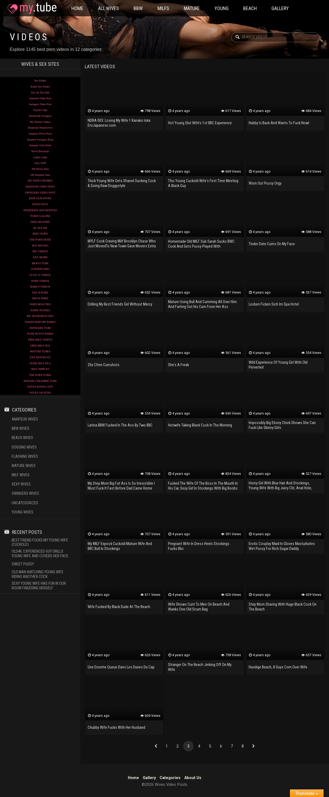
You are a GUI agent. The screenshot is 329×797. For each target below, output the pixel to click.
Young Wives (22, 512)
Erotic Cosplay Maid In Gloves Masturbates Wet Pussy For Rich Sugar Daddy (282, 546)
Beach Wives (22, 437)
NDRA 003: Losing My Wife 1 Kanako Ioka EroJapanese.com (119, 123)
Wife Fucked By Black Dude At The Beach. (119, 607)
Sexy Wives (21, 484)
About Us (192, 778)
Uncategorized (25, 503)
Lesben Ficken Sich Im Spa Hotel (274, 304)
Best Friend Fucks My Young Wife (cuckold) (40, 542)
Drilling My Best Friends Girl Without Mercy (120, 304)
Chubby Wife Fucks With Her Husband (116, 727)
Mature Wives (24, 465)
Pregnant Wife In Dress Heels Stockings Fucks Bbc (198, 546)
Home (77, 8)
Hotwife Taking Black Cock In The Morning (200, 425)
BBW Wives (20, 428)
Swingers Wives (25, 493)
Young (221, 8)
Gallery (280, 8)
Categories (170, 778)
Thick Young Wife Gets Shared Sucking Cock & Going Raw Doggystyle (122, 183)
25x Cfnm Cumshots (103, 365)
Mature (192, 8)
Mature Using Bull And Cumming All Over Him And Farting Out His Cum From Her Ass (202, 304)
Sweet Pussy (23, 564)
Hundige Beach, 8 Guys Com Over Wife (278, 667)
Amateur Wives (25, 419)
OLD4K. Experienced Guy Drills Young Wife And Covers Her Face (40, 553)
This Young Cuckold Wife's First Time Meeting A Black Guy (203, 183)
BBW (138, 8)
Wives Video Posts (32, 8)
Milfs (163, 8)
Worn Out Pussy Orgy (265, 183)
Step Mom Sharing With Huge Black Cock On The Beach (283, 607)
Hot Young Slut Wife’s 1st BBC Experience (200, 123)
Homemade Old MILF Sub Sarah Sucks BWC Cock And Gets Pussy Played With (201, 244)
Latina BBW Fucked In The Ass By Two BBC (120, 425)
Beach (250, 8)
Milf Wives (21, 475)
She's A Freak (178, 365)
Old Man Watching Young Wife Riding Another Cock (38, 574)
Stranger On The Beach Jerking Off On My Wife (200, 667)
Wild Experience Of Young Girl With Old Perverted (278, 365)
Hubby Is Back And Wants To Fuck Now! (279, 123)
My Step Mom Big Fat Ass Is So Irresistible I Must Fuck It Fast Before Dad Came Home (121, 486)
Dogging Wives (24, 447)
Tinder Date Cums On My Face (272, 244)
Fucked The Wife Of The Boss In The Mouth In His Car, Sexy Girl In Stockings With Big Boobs (203, 486)
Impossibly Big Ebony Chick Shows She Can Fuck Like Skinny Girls (282, 425)
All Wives (108, 8)
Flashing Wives (25, 456)
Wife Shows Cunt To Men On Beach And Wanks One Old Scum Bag (198, 607)
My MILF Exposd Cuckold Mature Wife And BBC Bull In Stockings (120, 546)
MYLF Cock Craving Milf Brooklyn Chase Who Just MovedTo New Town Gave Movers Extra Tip (122, 244)
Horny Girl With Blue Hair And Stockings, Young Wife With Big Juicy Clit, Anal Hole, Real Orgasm (280, 486)
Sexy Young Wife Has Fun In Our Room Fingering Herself (39, 585)
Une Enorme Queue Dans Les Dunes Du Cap (121, 667)
